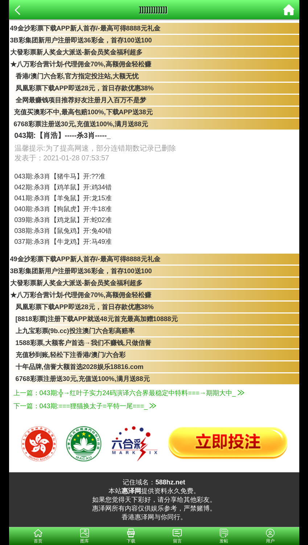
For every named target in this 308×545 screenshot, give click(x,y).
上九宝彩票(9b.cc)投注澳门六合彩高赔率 (72, 331)
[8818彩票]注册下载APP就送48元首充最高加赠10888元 (94, 319)
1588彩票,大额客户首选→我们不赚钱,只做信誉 (80, 343)
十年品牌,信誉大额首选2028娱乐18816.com (77, 366)
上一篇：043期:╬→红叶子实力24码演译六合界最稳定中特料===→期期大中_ (128, 393)
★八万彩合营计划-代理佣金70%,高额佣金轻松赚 (80, 64)
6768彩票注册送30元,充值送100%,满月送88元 (79, 124)
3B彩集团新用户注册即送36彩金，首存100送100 (81, 40)
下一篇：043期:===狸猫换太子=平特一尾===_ (84, 406)
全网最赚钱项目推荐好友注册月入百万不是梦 (78, 100)
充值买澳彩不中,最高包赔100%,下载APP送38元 (81, 112)
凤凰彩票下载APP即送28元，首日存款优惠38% (82, 88)
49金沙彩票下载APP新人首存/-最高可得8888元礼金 (85, 28)
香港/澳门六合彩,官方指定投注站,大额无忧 (74, 76)
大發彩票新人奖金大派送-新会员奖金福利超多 (76, 52)
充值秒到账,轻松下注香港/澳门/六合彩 (68, 354)
